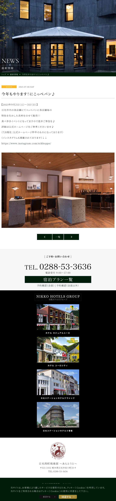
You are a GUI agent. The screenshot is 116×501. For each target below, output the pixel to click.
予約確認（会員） (46, 285)
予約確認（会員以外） (67, 285)
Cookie (81, 487)
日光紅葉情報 (71, 237)
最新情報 (14, 74)
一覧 (58, 236)
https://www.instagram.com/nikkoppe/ (26, 143)
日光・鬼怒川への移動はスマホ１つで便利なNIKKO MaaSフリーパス (44, 237)
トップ (4, 74)
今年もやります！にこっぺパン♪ (35, 74)
